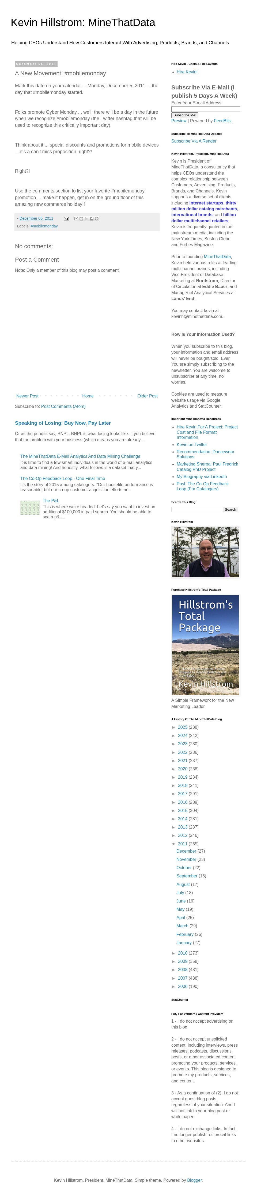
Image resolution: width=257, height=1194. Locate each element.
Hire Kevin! (187, 72)
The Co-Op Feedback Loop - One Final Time (62, 478)
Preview (179, 121)
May (181, 909)
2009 (183, 961)
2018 (183, 785)
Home (88, 396)
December (186, 851)
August (183, 884)
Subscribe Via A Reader (194, 141)
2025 (183, 727)
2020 (183, 769)
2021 (183, 760)
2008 (183, 969)
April (181, 917)
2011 (183, 844)
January (184, 942)
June (181, 901)
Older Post (147, 396)
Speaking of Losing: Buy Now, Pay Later (63, 423)
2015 (183, 810)
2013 (183, 827)
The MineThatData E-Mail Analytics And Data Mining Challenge (80, 456)
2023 (183, 744)
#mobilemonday (44, 226)
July (180, 892)
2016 (183, 802)
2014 (183, 819)
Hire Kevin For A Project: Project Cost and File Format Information (207, 432)
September (187, 876)
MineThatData (217, 256)
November (186, 859)
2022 (183, 752)
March (183, 926)
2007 (183, 978)
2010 (183, 953)
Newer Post (27, 396)
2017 (183, 793)
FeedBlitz (223, 121)
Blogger (194, 1180)
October (184, 867)
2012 (183, 835)
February (185, 934)
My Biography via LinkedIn (202, 476)
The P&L (51, 500)
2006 (183, 986)
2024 (183, 735)
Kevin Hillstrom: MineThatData (83, 22)
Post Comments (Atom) (63, 406)
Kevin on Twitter (192, 444)
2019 (183, 777)
